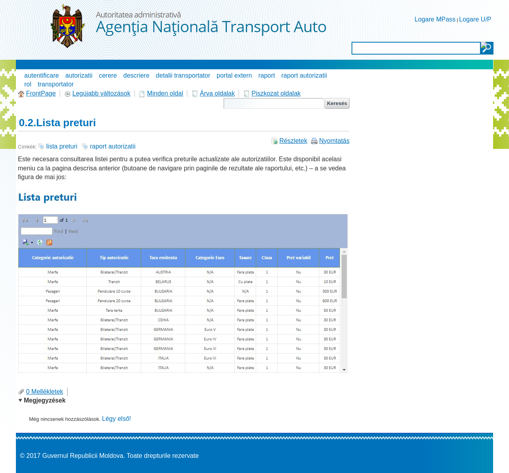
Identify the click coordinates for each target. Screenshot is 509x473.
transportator (56, 84)
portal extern (234, 75)
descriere (136, 75)
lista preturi (61, 146)
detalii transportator (183, 75)
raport (266, 75)
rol (27, 84)
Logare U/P (475, 19)
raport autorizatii (304, 75)
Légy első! (116, 418)
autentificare (41, 75)
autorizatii (78, 75)
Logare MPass (434, 19)
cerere (108, 75)
